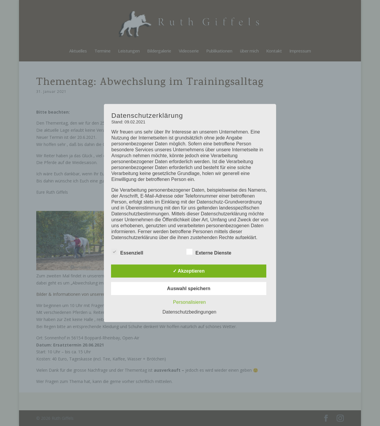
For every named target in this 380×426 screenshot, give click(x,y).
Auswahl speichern (188, 288)
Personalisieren (189, 301)
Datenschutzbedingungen (189, 311)
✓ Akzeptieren (189, 270)
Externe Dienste (208, 252)
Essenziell (127, 252)
